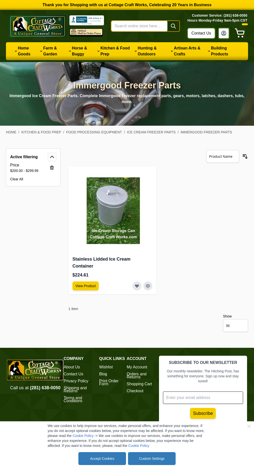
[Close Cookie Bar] (249, 426)
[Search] (173, 26)
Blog (103, 374)
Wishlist (106, 367)
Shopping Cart (139, 384)
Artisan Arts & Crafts (187, 51)
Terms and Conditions (73, 399)
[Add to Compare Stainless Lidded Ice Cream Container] (147, 285)
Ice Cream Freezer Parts (151, 132)
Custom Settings (152, 459)
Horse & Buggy (79, 51)
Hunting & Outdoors (147, 51)
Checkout (135, 391)
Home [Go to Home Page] (11, 132)
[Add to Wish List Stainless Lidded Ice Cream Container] (136, 285)
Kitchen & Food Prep (115, 51)
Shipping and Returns (75, 389)
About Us (72, 367)
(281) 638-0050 (45, 387)
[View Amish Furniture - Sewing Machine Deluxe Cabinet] (85, 285)
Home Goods (24, 51)
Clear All (16, 179)
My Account (137, 367)
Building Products (219, 51)
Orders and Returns (137, 375)
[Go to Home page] (37, 26)
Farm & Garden (50, 51)
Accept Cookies (102, 459)
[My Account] (224, 33)
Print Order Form (109, 382)
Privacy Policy (76, 381)
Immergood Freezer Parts (206, 132)
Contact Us (201, 33)
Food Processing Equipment (94, 132)
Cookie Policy (83, 436)
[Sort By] (222, 156)
